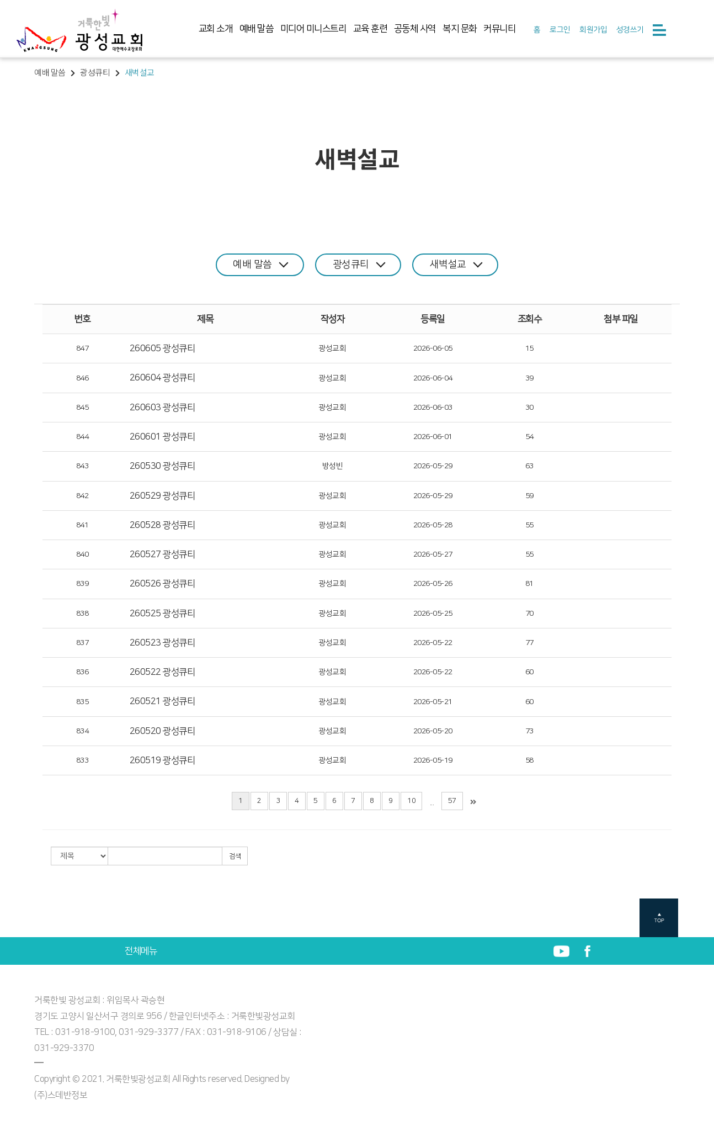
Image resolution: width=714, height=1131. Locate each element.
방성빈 (332, 466)
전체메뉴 (141, 951)
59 (529, 495)
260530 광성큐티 (162, 466)
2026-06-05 (432, 348)
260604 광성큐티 (162, 378)
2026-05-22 (432, 642)
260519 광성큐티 (162, 760)
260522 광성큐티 (162, 672)
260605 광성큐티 (162, 348)
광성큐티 (359, 264)
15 (529, 348)
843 (82, 466)
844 (82, 436)
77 (529, 642)
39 (529, 377)
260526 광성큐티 (162, 584)
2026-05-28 (432, 525)
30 (529, 407)
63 (529, 466)
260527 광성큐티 (162, 554)
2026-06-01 (432, 436)
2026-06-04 (432, 377)
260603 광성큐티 (162, 408)
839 (82, 583)
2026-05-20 (432, 731)
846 (82, 377)
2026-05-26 (432, 583)
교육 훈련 (370, 29)
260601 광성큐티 (162, 437)
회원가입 (593, 29)
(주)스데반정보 (60, 1095)
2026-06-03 (432, 407)
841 (82, 525)
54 (529, 436)
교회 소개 (216, 29)
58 (529, 760)
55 (529, 525)
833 (82, 760)
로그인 (560, 29)
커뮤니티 (499, 29)
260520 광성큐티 (162, 731)
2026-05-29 (432, 466)
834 (82, 731)
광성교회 (332, 348)
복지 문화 (460, 29)
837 (82, 642)
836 (82, 672)
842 (82, 495)
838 (82, 613)
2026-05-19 (432, 760)
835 (82, 701)
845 (82, 407)
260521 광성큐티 (162, 701)
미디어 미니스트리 (313, 29)
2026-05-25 (432, 613)
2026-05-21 (432, 701)
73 (529, 731)
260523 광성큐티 (162, 643)
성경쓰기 (630, 29)
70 (529, 613)
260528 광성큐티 (162, 525)
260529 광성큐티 (162, 495)
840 (82, 554)
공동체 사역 (415, 29)
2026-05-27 (432, 554)
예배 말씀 (256, 29)
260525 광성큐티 (162, 614)
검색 (235, 856)
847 (82, 348)
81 (529, 583)
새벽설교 (456, 264)
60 (529, 672)
